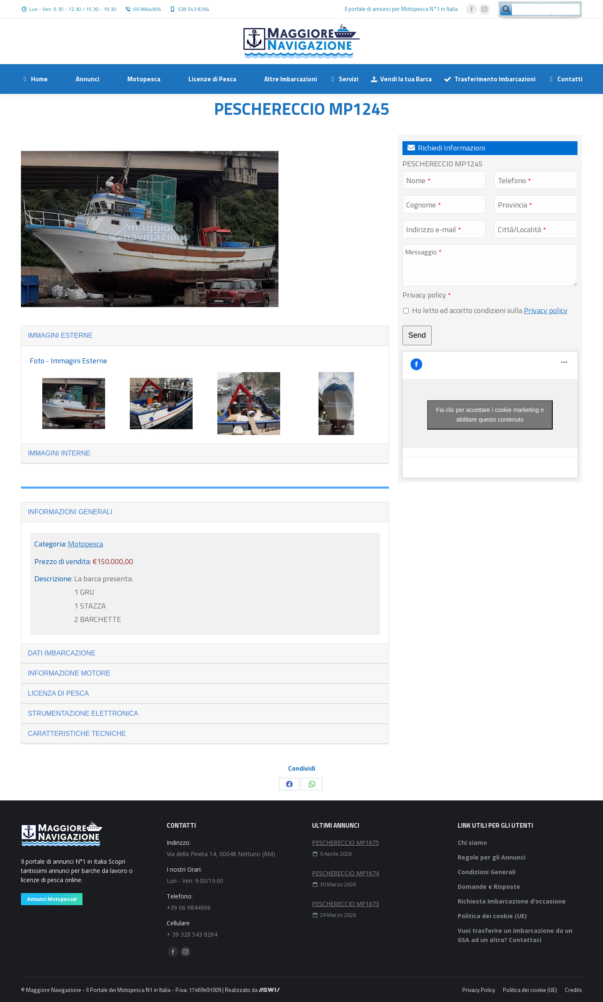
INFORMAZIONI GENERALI (70, 511)
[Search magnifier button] (506, 9)
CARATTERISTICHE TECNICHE (77, 733)
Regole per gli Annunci (492, 857)
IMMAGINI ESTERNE (60, 335)
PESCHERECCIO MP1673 (345, 904)
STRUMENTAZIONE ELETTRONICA (83, 713)
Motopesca (85, 543)
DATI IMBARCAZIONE (61, 653)
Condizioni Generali (486, 872)
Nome (418, 180)
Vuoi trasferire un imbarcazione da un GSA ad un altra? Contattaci (515, 935)
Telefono (514, 180)
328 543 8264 (193, 9)
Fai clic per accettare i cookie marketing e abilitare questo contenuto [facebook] (490, 414)
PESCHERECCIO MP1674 (345, 873)
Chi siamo (472, 843)
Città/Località (522, 229)
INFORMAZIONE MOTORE (69, 673)
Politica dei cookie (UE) (492, 916)
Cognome (423, 204)
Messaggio (423, 252)
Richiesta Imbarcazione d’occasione (512, 901)
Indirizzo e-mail (433, 229)
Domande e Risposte (489, 887)
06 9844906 (147, 9)
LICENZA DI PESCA (58, 693)
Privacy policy (426, 294)
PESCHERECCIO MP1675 (345, 843)
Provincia (515, 204)
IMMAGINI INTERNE (59, 453)
